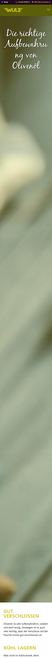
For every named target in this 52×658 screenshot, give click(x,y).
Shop (6, 2)
